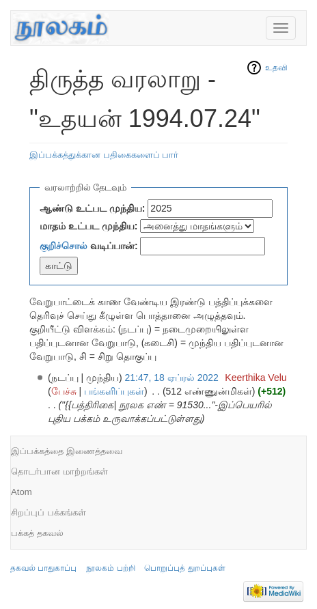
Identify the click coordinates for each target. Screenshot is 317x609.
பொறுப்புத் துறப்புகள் (184, 568)
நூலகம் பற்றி (110, 568)
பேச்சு (64, 391)
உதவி (276, 67)
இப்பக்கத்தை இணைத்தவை (66, 451)
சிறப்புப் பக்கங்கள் (48, 512)
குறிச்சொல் (63, 245)
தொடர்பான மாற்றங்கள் (59, 471)
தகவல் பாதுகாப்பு (43, 568)
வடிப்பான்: (89, 245)
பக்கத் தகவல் (37, 533)
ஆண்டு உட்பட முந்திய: (92, 208)
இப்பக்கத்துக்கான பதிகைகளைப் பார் (103, 155)
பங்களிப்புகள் (114, 391)
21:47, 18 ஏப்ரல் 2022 (172, 377)
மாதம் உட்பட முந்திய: (88, 226)
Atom (21, 492)
